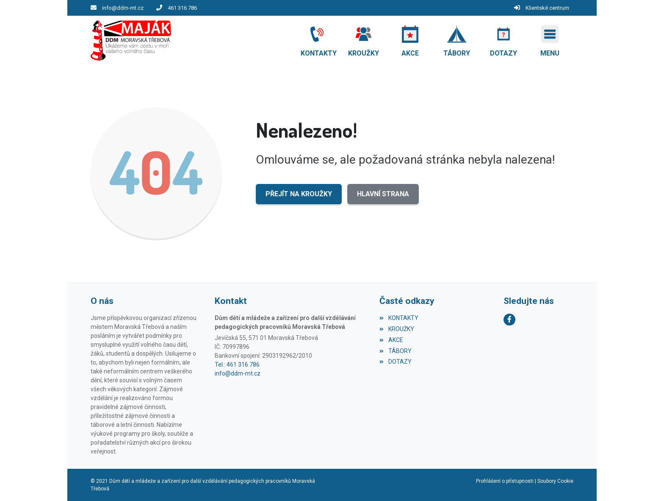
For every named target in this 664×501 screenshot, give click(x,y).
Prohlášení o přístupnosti (505, 481)
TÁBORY (395, 351)
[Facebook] (509, 320)
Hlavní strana (383, 194)
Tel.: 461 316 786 (237, 364)
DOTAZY (395, 361)
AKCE (391, 340)
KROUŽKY (396, 329)
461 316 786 (182, 8)
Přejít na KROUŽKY (299, 194)
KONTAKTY (398, 318)
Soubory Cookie (555, 481)
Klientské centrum (547, 8)
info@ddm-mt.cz (123, 8)
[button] (550, 41)
